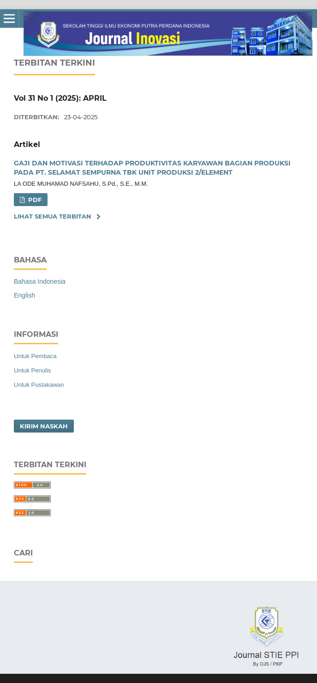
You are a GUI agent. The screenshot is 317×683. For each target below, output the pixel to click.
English (24, 295)
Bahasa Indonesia (40, 281)
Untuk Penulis (32, 370)
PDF (34, 199)
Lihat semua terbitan (52, 216)
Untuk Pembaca (35, 356)
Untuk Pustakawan (39, 384)
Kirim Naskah (44, 426)
